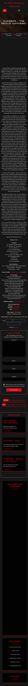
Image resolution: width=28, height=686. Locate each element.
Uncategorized (13, 665)
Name (14, 361)
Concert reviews (13, 647)
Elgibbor (9, 320)
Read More (7, 431)
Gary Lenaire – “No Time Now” (10, 421)
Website (14, 376)
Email (14, 368)
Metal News (13, 658)
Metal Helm (15, 309)
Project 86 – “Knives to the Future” (13, 460)
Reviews (16, 327)
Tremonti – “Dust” (12, 440)
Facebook (16, 301)
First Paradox (16, 306)
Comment (14, 340)
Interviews (13, 654)
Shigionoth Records (15, 272)
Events (13, 650)
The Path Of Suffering (13, 323)
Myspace (22, 301)
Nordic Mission (16, 307)
